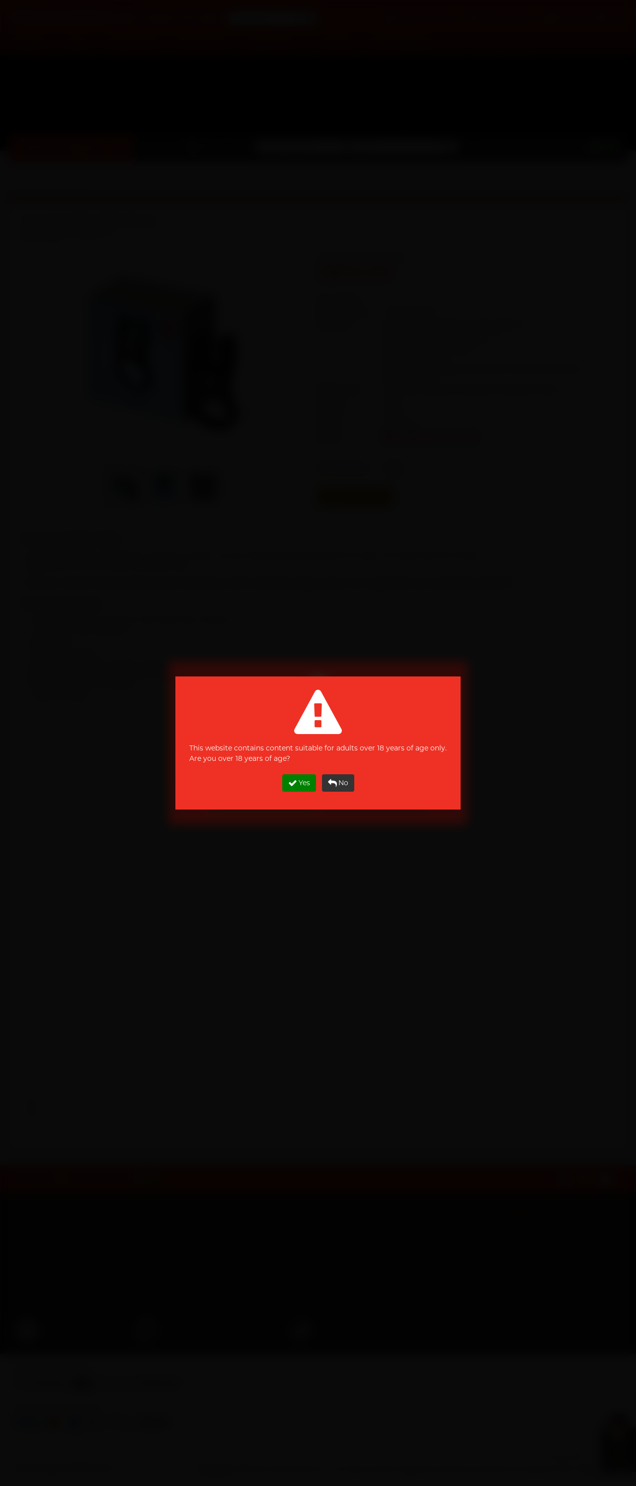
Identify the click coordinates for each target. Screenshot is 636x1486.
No (338, 783)
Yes (299, 783)
